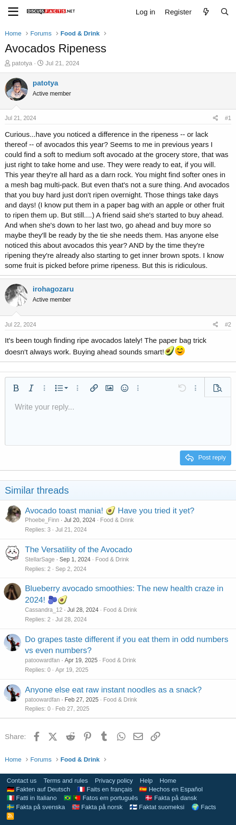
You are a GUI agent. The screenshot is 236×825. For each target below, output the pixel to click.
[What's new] (205, 12)
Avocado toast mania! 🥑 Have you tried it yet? (109, 510)
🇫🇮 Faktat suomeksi (157, 807)
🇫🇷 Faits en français (104, 789)
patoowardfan (42, 660)
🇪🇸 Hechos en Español (170, 789)
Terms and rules (66, 780)
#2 (228, 324)
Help (146, 780)
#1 (228, 118)
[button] (16, 388)
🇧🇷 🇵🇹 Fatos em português (101, 797)
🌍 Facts (203, 807)
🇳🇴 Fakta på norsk (97, 807)
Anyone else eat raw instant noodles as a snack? (113, 689)
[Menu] (13, 12)
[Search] (224, 12)
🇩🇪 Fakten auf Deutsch (38, 789)
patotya (22, 63)
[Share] (216, 118)
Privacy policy (114, 780)
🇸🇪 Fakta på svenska (36, 807)
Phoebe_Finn (42, 520)
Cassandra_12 (43, 610)
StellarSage (40, 559)
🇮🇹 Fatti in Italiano (32, 797)
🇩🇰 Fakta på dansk (171, 797)
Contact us (21, 780)
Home (168, 780)
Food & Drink (117, 520)
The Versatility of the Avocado (78, 549)
